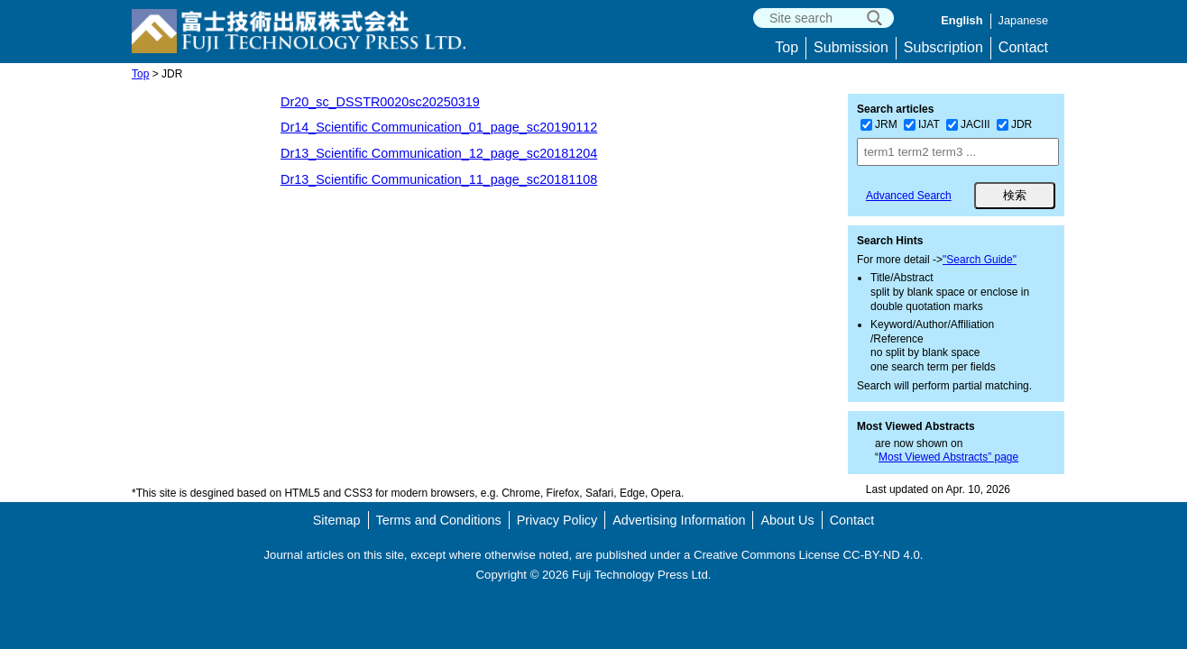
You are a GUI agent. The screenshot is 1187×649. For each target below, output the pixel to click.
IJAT (922, 124)
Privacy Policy (557, 520)
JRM (878, 124)
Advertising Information (678, 520)
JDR (1014, 124)
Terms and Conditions (438, 520)
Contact (1023, 47)
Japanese (1023, 20)
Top (786, 47)
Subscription (943, 47)
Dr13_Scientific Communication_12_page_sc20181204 (439, 153)
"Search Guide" (980, 259)
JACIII (968, 124)
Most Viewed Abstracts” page (948, 457)
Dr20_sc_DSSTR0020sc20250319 (380, 102)
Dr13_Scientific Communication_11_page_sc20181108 (439, 179)
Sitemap (337, 520)
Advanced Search (909, 195)
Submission (851, 47)
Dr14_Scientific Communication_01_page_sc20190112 (439, 127)
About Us (787, 520)
